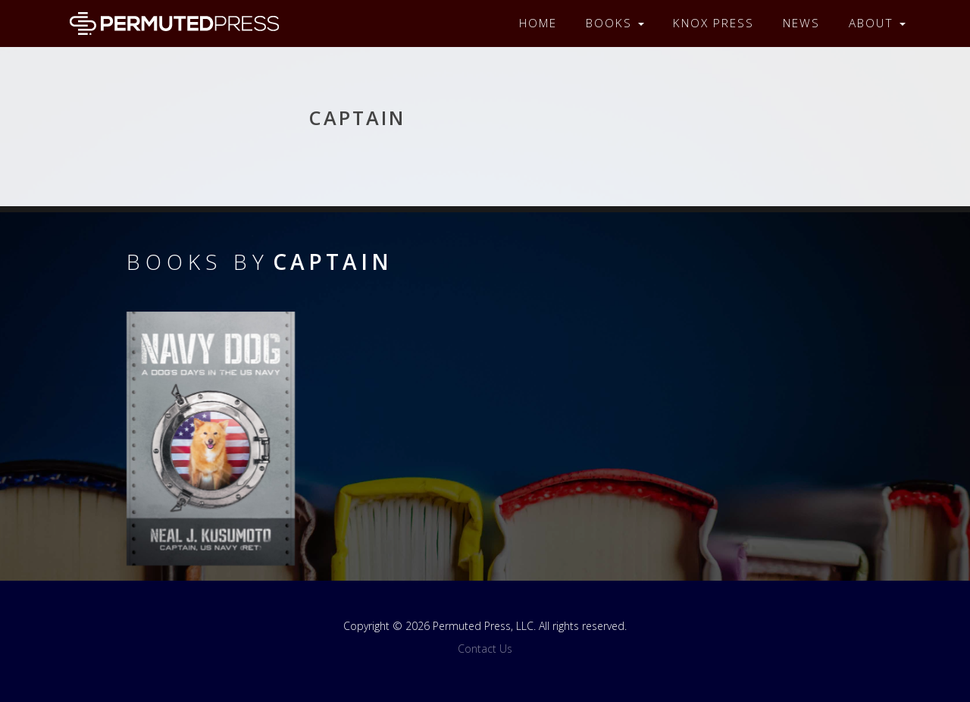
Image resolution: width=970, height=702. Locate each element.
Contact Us (485, 648)
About (877, 23)
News (801, 23)
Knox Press (713, 23)
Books (615, 23)
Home (538, 23)
